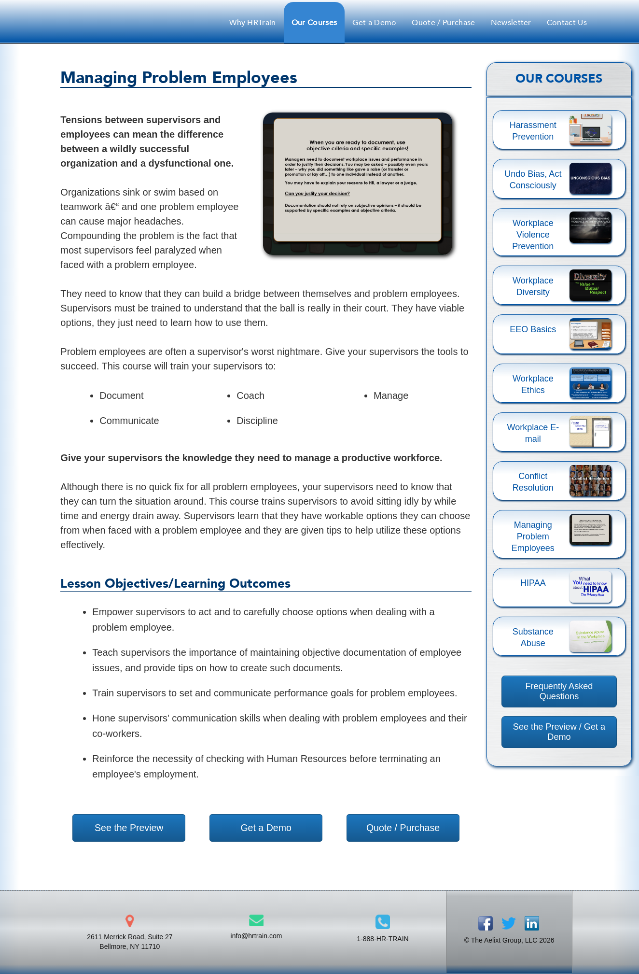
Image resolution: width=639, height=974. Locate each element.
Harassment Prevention (533, 130)
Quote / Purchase (443, 22)
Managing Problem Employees (533, 536)
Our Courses (314, 22)
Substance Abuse (533, 637)
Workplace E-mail (533, 433)
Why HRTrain (252, 22)
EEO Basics (533, 329)
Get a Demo (374, 22)
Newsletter (511, 22)
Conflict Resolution (533, 482)
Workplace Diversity (533, 286)
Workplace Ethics (533, 384)
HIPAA (533, 583)
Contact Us (567, 22)
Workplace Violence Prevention (533, 234)
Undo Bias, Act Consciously (532, 179)
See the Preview (129, 827)
